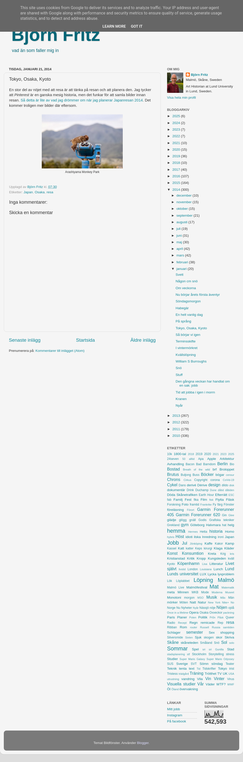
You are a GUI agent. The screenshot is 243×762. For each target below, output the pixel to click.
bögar (220, 475)
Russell (204, 627)
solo (231, 642)
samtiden (228, 627)
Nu (178, 608)
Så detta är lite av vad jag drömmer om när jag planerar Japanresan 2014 (82, 100)
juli (178, 229)
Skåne (173, 642)
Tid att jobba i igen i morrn (195, 392)
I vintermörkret (186, 348)
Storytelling (216, 654)
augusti (182, 222)
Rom (183, 627)
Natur (202, 602)
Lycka (212, 574)
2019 (176, 156)
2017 (176, 169)
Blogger (143, 743)
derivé (191, 485)
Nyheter (186, 608)
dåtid (221, 490)
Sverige (182, 664)
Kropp (201, 558)
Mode (205, 592)
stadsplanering (176, 654)
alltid (191, 458)
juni (179, 235)
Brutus (173, 474)
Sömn (203, 664)
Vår (200, 684)
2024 (176, 123)
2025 (176, 116)
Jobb (173, 543)
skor (219, 637)
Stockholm (199, 654)
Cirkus (187, 479)
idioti (189, 537)
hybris (170, 537)
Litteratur (216, 564)
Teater (230, 664)
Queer (230, 617)
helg (231, 525)
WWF (230, 684)
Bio (232, 464)
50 (183, 458)
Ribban (172, 627)
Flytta (219, 499)
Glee (231, 515)
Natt (193, 602)
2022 (176, 136)
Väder (210, 684)
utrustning (173, 679)
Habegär (182, 308)
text (191, 668)
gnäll (192, 520)
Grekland (173, 525)
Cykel (172, 484)
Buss (196, 475)
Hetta (203, 531)
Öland (175, 689)
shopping (227, 632)
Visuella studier (181, 684)
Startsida (85, 340)
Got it (137, 26)
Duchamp (202, 490)
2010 (176, 436)
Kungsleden (217, 558)
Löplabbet (183, 581)
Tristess (172, 674)
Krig (223, 554)
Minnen (183, 592)
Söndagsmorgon (188, 301)
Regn (193, 623)
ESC (231, 494)
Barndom (209, 464)
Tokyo (222, 668)
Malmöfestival (196, 587)
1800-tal (180, 454)
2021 (176, 143)
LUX (203, 574)
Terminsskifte (186, 341)
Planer (182, 617)
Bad (198, 464)
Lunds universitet (182, 574)
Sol (224, 642)
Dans (182, 485)
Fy (214, 504)
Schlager (173, 632)
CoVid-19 (228, 479)
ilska (197, 537)
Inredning (209, 537)
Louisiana (206, 569)
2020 (176, 149)
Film (203, 499)
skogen (209, 637)
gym (185, 524)
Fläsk (230, 499)
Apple (211, 459)
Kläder (229, 548)
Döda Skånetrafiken (182, 495)
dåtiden (229, 490)
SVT (194, 664)
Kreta (212, 554)
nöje (213, 608)
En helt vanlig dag (189, 315)
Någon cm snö (187, 281)
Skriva (229, 637)
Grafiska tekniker (221, 520)
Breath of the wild (196, 469)
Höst (179, 536)
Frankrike (206, 504)
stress (230, 654)
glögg (183, 520)
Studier (172, 659)
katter (189, 548)
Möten (183, 602)
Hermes (193, 531)
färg (219, 504)
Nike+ (225, 602)
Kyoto (171, 564)
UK (225, 674)
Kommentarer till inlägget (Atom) (60, 351)
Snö (179, 368)
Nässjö (204, 608)
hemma (176, 531)
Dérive (202, 485)
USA (231, 673)
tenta (183, 668)
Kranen (181, 399)
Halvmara (213, 525)
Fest (188, 499)
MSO (200, 597)
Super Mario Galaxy (192, 659)
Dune (213, 490)
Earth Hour (206, 495)
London (193, 569)
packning (228, 612)
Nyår (179, 405)
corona (215, 480)
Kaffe (208, 543)
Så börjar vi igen (188, 335)
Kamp (229, 543)
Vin (208, 678)
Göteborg (197, 525)
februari (182, 262)
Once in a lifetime (177, 612)
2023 (176, 129)
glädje (171, 520)
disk (231, 485)
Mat (214, 586)
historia (215, 531)
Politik (202, 617)
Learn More (114, 26)
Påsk (220, 617)
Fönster (229, 504)
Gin (224, 515)
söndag (216, 664)
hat (224, 525)
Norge (171, 608)
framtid (194, 504)
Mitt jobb (173, 709)
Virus (230, 679)
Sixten (189, 637)
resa (50, 192)
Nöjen (221, 607)
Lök (169, 581)
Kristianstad (176, 558)
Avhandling (175, 464)
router (193, 627)
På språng (183, 321)
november (184, 202)
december (184, 195)
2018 (176, 163)
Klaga (218, 548)
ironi (221, 537)
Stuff (179, 375)
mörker (172, 602)
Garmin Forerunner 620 (198, 514)
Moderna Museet (223, 592)
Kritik (191, 558)
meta (171, 592)
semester (194, 632)
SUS (170, 664)
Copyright (200, 480)
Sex (212, 632)
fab (169, 499)
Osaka (40, 192)
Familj (178, 499)
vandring (188, 679)
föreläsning (175, 510)
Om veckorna (186, 288)
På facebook (176, 721)
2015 (176, 183)
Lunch (218, 569)
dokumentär (176, 490)
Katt (181, 548)
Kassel (171, 548)
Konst (172, 553)
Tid (198, 668)
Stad (230, 649)
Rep (220, 623)
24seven (173, 459)
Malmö (226, 580)
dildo (225, 485)
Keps (198, 548)
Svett (180, 274)
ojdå (231, 608)
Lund (229, 568)
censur (230, 474)
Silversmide (175, 637)
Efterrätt (221, 495)
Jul (184, 543)
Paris (171, 617)
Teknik (172, 668)
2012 (176, 422)
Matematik (227, 587)
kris (232, 553)
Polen (192, 617)
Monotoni (174, 597)
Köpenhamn (188, 563)
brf (215, 469)
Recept (182, 622)
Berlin (222, 463)
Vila (200, 679)
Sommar (177, 648)
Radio (171, 623)
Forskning (173, 504)
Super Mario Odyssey (220, 659)
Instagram (174, 715)
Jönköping (196, 543)
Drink (190, 490)
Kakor (219, 543)
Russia (216, 627)
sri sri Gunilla (213, 649)
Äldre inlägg (143, 340)
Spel (195, 649)
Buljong (186, 475)
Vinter (219, 678)
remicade (208, 623)
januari (182, 269)
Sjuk (198, 637)
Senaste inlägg (24, 340)
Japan (28, 192)
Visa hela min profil (181, 97)
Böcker (207, 474)
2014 (176, 190)
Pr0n (212, 617)
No (232, 602)
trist (231, 668)
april (180, 249)
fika (196, 499)
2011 (176, 429)
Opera (194, 612)
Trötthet (210, 674)
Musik (211, 597)
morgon (189, 597)
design (214, 484)
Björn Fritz (55, 35)
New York (214, 602)
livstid (182, 569)
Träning (196, 673)
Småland (206, 643)
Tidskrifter (209, 668)
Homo (229, 531)
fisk (211, 499)
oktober (182, 209)
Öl (169, 689)
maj (179, 242)
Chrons (173, 479)
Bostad (173, 469)
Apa (201, 459)
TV (219, 674)
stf (188, 654)
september (185, 215)
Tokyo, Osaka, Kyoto (191, 328)
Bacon (190, 464)
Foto (185, 504)
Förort (190, 509)
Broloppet (226, 469)
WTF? (221, 684)
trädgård (184, 673)
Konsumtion (193, 553)
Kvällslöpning (186, 355)
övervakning (188, 689)
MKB (195, 592)
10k (169, 454)
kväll (231, 558)
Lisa (204, 563)
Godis (202, 520)
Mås (222, 597)
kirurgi (208, 548)
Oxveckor (215, 612)
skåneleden (189, 643)
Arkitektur (227, 459)
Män (231, 597)
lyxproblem (226, 574)
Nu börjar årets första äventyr (198, 295)
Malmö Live (175, 587)
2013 (176, 416)
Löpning (203, 580)
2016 (176, 176)
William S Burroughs (191, 361)
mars (180, 255)
